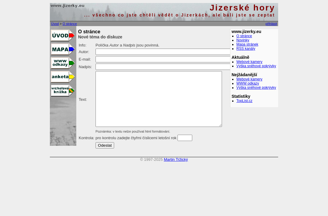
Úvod (55, 24)
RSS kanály (245, 48)
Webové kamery (249, 62)
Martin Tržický (176, 170)
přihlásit (271, 24)
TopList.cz (244, 101)
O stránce (69, 24)
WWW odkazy (247, 83)
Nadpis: (85, 66)
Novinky (242, 40)
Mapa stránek (247, 44)
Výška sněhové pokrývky (256, 66)
